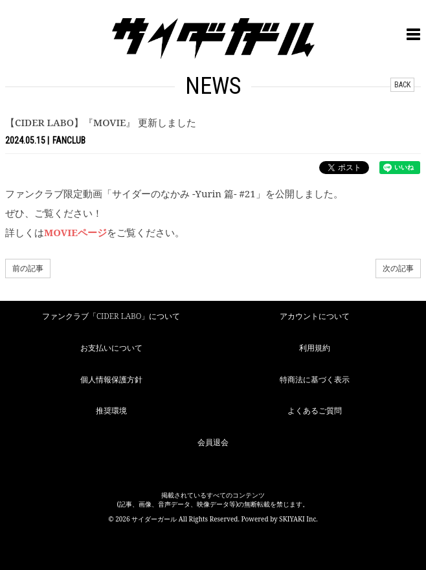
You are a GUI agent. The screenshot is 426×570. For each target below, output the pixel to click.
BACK (402, 84)
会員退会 (213, 442)
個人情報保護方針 (111, 379)
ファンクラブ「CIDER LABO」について (111, 316)
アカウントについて (315, 316)
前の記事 (27, 268)
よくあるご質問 (314, 410)
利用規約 (314, 347)
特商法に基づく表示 (315, 379)
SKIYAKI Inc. (298, 518)
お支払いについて (111, 347)
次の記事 (398, 268)
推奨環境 (111, 410)
